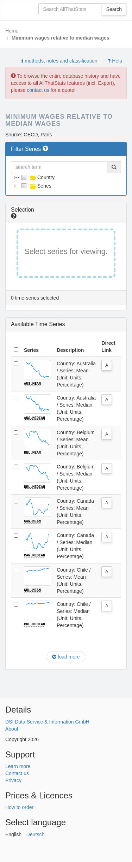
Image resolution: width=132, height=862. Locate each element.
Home (11, 31)
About (11, 728)
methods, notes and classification (59, 61)
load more (66, 656)
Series (35, 186)
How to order (19, 806)
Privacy (13, 780)
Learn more (18, 765)
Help (115, 61)
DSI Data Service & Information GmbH (47, 721)
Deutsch (35, 834)
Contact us (17, 772)
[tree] (66, 181)
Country (37, 177)
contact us (38, 90)
